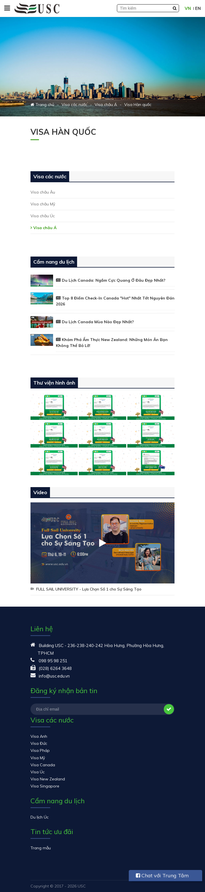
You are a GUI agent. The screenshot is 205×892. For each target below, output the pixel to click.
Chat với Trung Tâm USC (162, 876)
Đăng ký (169, 709)
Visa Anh (38, 736)
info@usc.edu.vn (54, 676)
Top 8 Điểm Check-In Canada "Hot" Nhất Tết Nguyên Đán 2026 (115, 301)
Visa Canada (42, 764)
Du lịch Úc (39, 817)
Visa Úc (37, 771)
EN (198, 8)
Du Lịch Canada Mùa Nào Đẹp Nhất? (98, 321)
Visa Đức (38, 743)
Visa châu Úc (42, 215)
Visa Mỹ (37, 757)
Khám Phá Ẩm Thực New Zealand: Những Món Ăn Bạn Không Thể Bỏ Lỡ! (112, 342)
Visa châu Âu (42, 192)
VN (188, 8)
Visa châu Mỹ (42, 204)
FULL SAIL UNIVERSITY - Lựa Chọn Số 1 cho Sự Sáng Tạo (88, 589)
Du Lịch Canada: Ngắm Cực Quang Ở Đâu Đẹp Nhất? (113, 280)
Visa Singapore (44, 786)
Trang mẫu (40, 847)
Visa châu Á (44, 227)
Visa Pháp (40, 750)
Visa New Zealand (47, 779)
